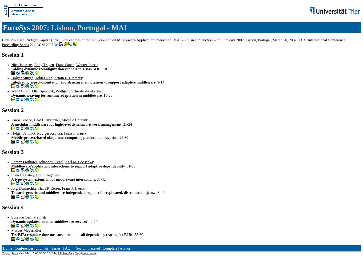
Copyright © (10, 253)
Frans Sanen (65, 65)
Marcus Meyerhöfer (26, 230)
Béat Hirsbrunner (47, 120)
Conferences (24, 248)
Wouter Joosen (87, 65)
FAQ (66, 248)
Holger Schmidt (23, 133)
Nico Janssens (21, 65)
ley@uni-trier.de (86, 253)
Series (55, 248)
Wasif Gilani (20, 91)
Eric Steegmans (48, 175)
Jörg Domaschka (23, 188)
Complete (110, 248)
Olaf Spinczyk (43, 91)
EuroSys (16, 27)
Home (7, 248)
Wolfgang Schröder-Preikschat (79, 91)
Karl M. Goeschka (79, 162)
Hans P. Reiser (13, 40)
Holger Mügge (22, 78)
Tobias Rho (43, 78)
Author (125, 248)
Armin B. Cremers (68, 78)
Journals (42, 248)
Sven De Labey (22, 175)
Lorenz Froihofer (24, 162)
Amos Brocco (21, 120)
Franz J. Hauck (75, 133)
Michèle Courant (74, 120)
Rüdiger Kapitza (37, 40)
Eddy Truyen (44, 65)
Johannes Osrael (51, 162)
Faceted (94, 248)
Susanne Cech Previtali (28, 217)
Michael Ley (66, 253)
